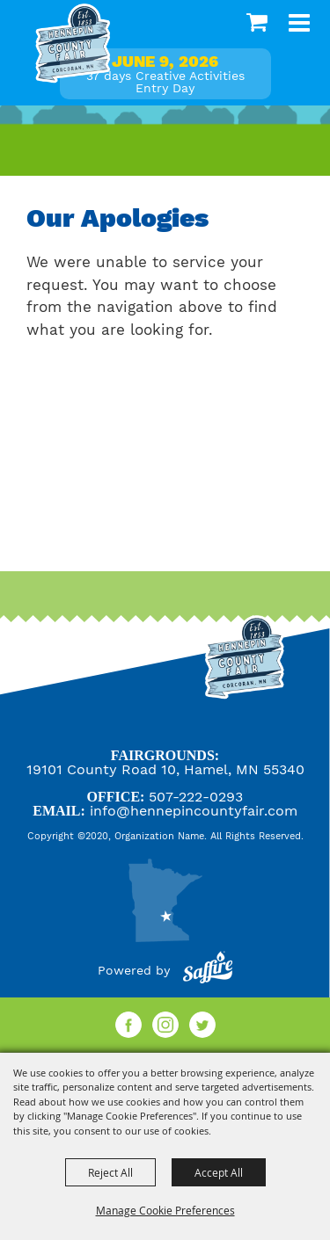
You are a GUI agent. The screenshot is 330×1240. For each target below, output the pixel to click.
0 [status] (259, 22)
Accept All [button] (218, 1172)
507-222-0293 (196, 796)
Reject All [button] (110, 1172)
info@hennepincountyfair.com (193, 810)
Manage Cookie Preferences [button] (165, 1210)
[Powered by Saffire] (207, 970)
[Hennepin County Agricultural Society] (72, 43)
